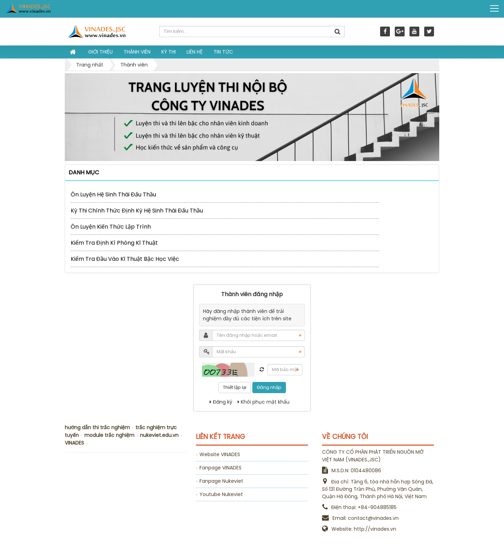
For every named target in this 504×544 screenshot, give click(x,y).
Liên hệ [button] (195, 51)
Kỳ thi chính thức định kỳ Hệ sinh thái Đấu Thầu (137, 211)
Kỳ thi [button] (168, 51)
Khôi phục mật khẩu (263, 401)
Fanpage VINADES (220, 467)
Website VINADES (220, 454)
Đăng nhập (269, 387)
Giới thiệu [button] (100, 51)
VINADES (74, 442)
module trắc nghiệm (109, 435)
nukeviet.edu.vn (159, 435)
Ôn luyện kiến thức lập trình (111, 227)
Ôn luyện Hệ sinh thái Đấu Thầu (113, 194)
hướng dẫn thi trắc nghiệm (97, 427)
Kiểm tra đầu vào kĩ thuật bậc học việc (125, 259)
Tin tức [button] (223, 51)
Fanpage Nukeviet (221, 480)
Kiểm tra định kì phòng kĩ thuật (114, 243)
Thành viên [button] (137, 51)
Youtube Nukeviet (221, 494)
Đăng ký (221, 401)
